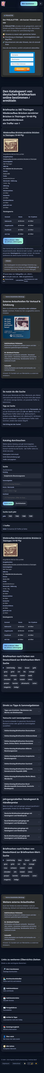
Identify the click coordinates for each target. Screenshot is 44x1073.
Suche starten (8, 503)
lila (24, 672)
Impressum (5, 1063)
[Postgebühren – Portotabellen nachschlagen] (22, 1009)
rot (19, 672)
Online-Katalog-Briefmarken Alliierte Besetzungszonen (18, 750)
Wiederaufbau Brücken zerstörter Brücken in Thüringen (20, 159)
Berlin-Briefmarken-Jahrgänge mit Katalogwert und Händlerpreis (17, 837)
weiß (30, 676)
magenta (7, 687)
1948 (24, 516)
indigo (16, 687)
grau (5, 672)
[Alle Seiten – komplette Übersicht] (22, 1047)
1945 (10, 516)
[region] (22, 225)
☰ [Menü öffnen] (40, 3)
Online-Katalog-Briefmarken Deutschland (19, 731)
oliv (15, 679)
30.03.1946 (6, 173)
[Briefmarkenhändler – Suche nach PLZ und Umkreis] (22, 980)
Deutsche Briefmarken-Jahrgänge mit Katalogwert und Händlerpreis (18, 814)
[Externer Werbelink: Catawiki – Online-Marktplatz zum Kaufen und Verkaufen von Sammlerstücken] (22, 367)
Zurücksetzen (21, 503)
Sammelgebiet (7, 480)
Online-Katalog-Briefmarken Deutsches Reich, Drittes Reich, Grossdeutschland (18, 742)
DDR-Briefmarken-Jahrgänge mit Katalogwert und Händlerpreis (16, 829)
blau (19, 668)
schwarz (14, 676)
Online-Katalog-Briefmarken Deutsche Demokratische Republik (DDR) (18, 770)
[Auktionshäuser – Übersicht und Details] (22, 989)
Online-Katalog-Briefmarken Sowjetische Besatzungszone (19, 757)
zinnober (7, 679)
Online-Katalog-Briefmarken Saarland (18, 764)
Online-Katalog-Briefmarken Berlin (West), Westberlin (20, 777)
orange (31, 672)
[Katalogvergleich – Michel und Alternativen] (22, 1028)
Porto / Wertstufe (8, 487)
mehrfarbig (11, 668)
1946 (17, 516)
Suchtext (6, 494)
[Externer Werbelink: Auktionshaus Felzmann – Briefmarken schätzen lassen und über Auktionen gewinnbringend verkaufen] (22, 345)
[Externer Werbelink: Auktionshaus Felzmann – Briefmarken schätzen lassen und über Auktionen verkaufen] (22, 327)
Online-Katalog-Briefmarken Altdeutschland (20, 736)
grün (12, 672)
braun (27, 668)
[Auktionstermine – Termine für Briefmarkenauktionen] (22, 999)
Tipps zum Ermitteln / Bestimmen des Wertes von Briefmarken (18, 711)
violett (22, 676)
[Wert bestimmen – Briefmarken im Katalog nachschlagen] (22, 970)
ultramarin (25, 683)
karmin (15, 683)
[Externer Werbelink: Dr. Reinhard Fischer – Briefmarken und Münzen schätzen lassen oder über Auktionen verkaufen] (22, 356)
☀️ (36, 1063)
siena (30, 679)
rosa (5, 676)
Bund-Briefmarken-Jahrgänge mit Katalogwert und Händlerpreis (16, 822)
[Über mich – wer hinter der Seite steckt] (22, 1037)
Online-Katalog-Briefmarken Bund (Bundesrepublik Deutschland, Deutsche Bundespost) (19, 786)
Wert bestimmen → (29, 4)
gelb (34, 668)
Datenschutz (16, 1063)
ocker (35, 683)
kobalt (22, 679)
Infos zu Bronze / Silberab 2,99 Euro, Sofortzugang (13, 241)
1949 (30, 516)
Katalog (5, 472)
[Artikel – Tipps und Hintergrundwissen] (22, 1018)
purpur (6, 683)
